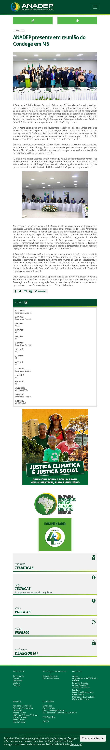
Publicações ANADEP (80, 685)
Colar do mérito (49, 708)
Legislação (76, 690)
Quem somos (18, 676)
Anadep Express (19, 713)
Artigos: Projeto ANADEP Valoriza (84, 678)
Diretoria (16, 683)
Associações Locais (50, 676)
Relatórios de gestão (80, 683)
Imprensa (17, 701)
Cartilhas (75, 681)
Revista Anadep (19, 722)
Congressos (48, 701)
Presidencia (17, 681)
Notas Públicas (18, 720)
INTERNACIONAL (49, 717)
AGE (16, 332)
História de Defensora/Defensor (25, 715)
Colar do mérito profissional (53, 710)
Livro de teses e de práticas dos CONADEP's (60, 713)
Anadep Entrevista (20, 717)
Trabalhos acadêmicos (81, 687)
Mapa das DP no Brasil (80, 699)
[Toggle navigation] (94, 7)
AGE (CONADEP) (21, 390)
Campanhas (17, 710)
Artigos (75, 676)
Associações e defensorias (54, 672)
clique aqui (75, 744)
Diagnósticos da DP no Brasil (83, 697)
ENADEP (46, 721)
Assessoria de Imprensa (22, 706)
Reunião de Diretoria (23, 313)
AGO (17, 326)
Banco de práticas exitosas (82, 692)
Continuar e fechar (93, 738)
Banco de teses (78, 694)
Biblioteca (76, 672)
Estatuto (16, 678)
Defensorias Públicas (51, 678)
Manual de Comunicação (23, 708)
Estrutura (16, 685)
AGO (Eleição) (20, 403)
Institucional (19, 672)
